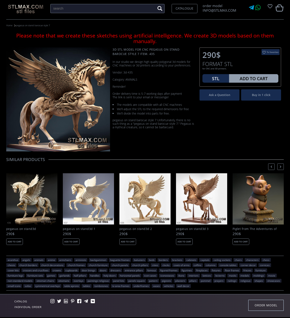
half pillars (80, 275)
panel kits (118, 280)
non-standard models (20, 280)
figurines (187, 270)
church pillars (140, 265)
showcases (273, 280)
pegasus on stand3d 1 (79, 229)
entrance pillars (134, 270)
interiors (193, 275)
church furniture (98, 265)
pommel (205, 280)
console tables (228, 265)
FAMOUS (151, 270)
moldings (258, 275)
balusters (139, 259)
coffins (197, 265)
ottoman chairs (45, 280)
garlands (64, 275)
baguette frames (120, 259)
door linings (88, 270)
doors (103, 270)
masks (232, 275)
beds (152, 259)
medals (244, 275)
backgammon (98, 259)
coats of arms (182, 265)
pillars (192, 280)
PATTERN (153, 280)
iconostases (167, 275)
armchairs (65, 259)
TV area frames (120, 285)
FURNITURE (260, 270)
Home (9, 25)
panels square (136, 280)
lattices (207, 275)
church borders (28, 265)
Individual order (30, 308)
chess (266, 259)
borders (163, 259)
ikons (181, 275)
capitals (205, 259)
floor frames (232, 270)
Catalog (21, 301)
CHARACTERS (252, 259)
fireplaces (202, 270)
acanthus (13, 259)
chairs (238, 259)
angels (26, 259)
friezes (247, 270)
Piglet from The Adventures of (255, 229)
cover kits (13, 270)
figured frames (168, 270)
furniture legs (15, 275)
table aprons (71, 285)
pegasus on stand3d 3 (192, 229)
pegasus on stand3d (21, 229)
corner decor (248, 265)
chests (11, 265)
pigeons (166, 280)
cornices (265, 265)
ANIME (51, 259)
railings (232, 280)
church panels (120, 265)
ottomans (63, 280)
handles (94, 275)
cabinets (191, 259)
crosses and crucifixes (35, 270)
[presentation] (271, 166)
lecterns (220, 275)
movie (271, 275)
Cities (155, 265)
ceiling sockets (222, 259)
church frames (76, 265)
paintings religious (98, 280)
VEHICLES (168, 285)
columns (211, 265)
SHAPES (259, 280)
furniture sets (35, 275)
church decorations (52, 265)
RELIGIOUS (245, 280)
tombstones (101, 285)
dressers (115, 270)
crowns (57, 270)
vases (156, 285)
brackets (177, 259)
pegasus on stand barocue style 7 (37, 25)
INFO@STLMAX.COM (218, 10)
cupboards (71, 270)
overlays (78, 280)
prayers (218, 280)
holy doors (110, 275)
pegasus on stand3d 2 (135, 229)
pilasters (180, 280)
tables (86, 285)
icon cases (150, 275)
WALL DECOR (183, 285)
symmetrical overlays (47, 285)
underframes (141, 285)
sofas (28, 285)
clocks (166, 265)
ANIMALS (38, 259)
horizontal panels (130, 275)
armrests (81, 259)
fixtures (216, 270)
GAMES (51, 275)
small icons (14, 285)
